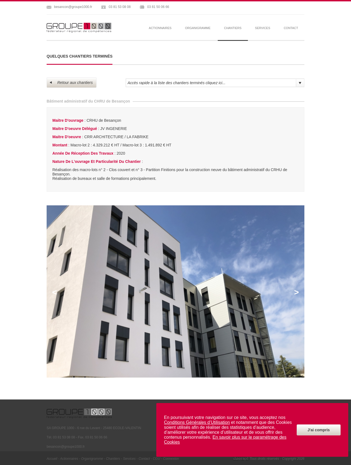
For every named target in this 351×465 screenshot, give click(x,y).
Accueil (52, 459)
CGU (156, 459)
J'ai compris (318, 430)
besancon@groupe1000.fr (73, 7)
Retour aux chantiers (71, 82)
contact (291, 28)
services (262, 28)
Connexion (171, 459)
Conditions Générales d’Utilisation (197, 422)
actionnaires (160, 28)
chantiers (113, 459)
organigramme (198, 28)
